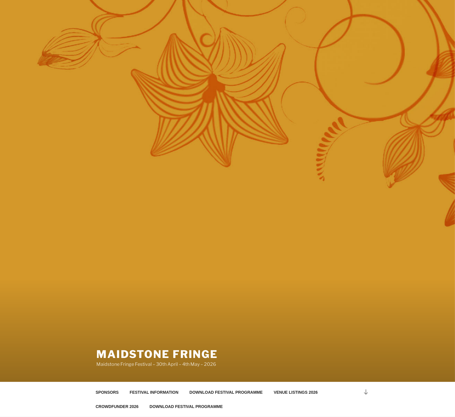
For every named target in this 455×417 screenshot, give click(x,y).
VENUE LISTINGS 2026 (296, 392)
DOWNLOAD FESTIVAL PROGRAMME (226, 392)
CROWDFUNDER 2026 (117, 406)
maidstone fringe (157, 354)
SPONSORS (107, 392)
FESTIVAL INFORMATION (154, 392)
